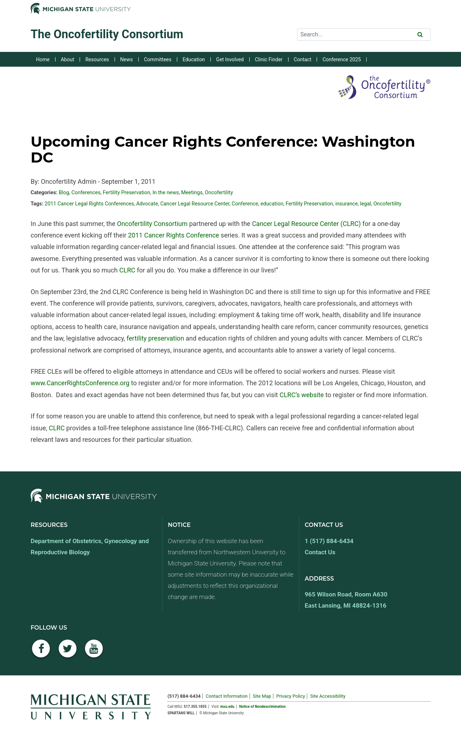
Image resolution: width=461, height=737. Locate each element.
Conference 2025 (341, 59)
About (67, 59)
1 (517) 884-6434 (329, 541)
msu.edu (227, 707)
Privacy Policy (290, 696)
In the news (165, 193)
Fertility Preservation (126, 193)
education (271, 204)
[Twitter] (67, 652)
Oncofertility (219, 193)
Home (43, 59)
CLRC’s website (301, 395)
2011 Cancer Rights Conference (173, 235)
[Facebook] (41, 652)
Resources (97, 59)
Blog (64, 193)
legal (365, 204)
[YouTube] (94, 652)
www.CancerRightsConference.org (80, 383)
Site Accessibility (327, 696)
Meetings (192, 193)
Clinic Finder (269, 59)
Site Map (262, 696)
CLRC (127, 270)
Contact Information (226, 696)
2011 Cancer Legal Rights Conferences (89, 204)
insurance (346, 204)
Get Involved (230, 59)
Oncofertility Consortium (152, 223)
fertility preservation (155, 338)
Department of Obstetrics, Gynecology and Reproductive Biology (90, 546)
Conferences (85, 193)
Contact (303, 59)
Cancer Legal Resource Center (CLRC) (306, 223)
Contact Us (320, 552)
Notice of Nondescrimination (262, 707)
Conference (245, 204)
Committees (157, 59)
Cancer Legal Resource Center (194, 204)
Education (194, 59)
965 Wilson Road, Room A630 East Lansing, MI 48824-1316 (346, 600)
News (126, 59)
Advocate (147, 204)
